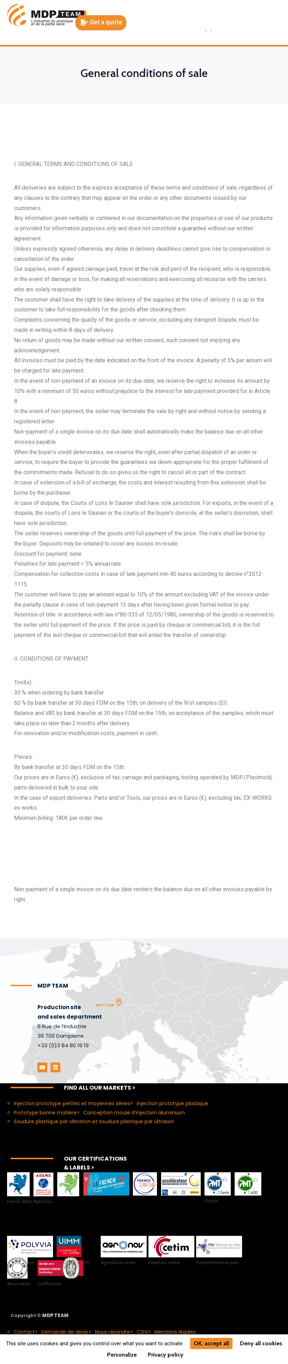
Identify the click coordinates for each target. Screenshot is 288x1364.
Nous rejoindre (112, 1331)
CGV (142, 1331)
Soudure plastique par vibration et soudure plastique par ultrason (94, 1120)
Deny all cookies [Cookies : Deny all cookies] (261, 1343)
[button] (101, 22)
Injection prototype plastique (172, 1102)
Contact (24, 1331)
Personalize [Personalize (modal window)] (122, 1354)
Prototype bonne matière (45, 1111)
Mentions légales (175, 1331)
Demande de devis (64, 1331)
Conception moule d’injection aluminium (134, 1111)
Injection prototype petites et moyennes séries (72, 1102)
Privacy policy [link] (165, 1354)
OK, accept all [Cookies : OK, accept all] (211, 1343)
